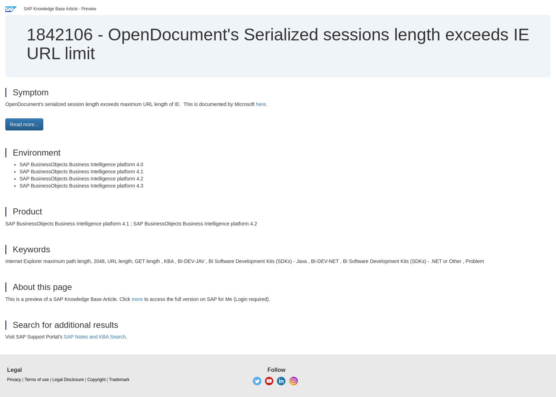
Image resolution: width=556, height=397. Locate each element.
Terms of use (36, 379)
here (261, 104)
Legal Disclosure (68, 379)
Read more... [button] (24, 124)
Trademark (119, 379)
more (137, 299)
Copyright (96, 379)
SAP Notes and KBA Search (95, 337)
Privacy (14, 379)
